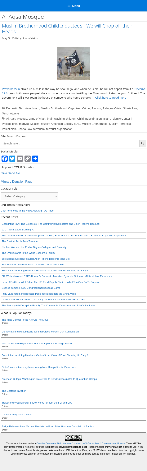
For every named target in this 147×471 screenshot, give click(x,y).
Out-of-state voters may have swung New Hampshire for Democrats (39, 367)
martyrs (24, 123)
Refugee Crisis (112, 108)
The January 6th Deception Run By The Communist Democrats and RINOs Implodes (48, 305)
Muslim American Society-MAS (60, 123)
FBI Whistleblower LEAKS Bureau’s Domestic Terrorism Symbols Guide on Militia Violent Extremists (57, 276)
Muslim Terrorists (120, 123)
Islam (35, 108)
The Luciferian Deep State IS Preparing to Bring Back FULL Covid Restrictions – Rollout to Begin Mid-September (64, 235)
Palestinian (9, 129)
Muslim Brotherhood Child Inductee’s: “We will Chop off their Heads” (67, 28)
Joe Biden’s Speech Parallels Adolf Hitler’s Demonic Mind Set (35, 258)
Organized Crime (79, 108)
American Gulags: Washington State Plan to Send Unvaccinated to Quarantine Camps (49, 379)
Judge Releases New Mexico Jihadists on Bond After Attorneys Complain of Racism (48, 426)
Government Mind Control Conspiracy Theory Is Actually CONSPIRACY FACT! (45, 299)
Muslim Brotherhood (53, 108)
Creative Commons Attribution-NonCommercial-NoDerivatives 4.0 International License (81, 443)
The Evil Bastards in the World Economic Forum (28, 252)
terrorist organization (59, 129)
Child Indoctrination (89, 118)
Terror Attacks (11, 113)
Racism (96, 108)
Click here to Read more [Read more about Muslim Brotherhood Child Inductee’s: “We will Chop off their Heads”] (110, 97)
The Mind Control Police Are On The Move (25, 319)
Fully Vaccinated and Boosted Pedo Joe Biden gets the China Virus (39, 293)
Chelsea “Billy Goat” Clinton (17, 414)
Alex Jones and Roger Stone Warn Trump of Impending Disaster (37, 343)
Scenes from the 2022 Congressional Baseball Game (31, 287)
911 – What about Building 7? (18, 229)
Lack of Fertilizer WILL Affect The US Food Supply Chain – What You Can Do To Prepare (51, 282)
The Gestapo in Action (14, 390)
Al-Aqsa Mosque (16, 118)
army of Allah (37, 118)
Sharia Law (130, 108)
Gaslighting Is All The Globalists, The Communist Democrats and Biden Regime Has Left (50, 223)
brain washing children (61, 118)
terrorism (39, 129)
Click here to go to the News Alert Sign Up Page (27, 210)
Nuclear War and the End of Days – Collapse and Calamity (34, 247)
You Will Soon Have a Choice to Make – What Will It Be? (33, 264)
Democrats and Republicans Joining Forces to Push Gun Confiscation (40, 331)
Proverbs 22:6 (11, 89)
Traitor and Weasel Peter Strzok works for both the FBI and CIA (37, 402)
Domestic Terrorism (18, 108)
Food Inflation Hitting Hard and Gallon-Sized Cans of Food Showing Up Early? (45, 270)
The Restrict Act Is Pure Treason (20, 241)
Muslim (34, 123)
